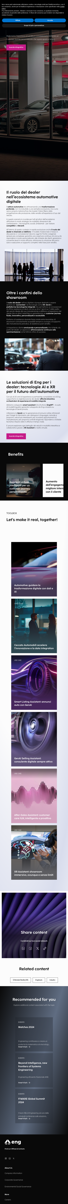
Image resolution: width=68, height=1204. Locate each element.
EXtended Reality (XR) (20, 980)
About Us (8, 1168)
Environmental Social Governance (18, 1187)
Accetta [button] (50, 20)
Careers (8, 1200)
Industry (52, 980)
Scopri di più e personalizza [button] (34, 25)
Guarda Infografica (16, 47)
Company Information (13, 1173)
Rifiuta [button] (17, 20)
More (7, 1195)
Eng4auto (38, 980)
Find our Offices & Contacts (15, 1149)
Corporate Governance (14, 1180)
